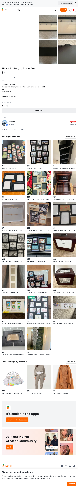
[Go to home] (2, 9)
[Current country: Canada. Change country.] (74, 10)
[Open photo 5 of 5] (67, 52)
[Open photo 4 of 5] (48, 52)
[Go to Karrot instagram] (66, 466)
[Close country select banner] (75, 2)
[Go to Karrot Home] (7, 466)
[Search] (18, 9)
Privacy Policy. (45, 478)
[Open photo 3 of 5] (67, 27)
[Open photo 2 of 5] (48, 27)
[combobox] (10, 10)
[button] (70, 137)
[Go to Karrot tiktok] (74, 466)
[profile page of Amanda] (4, 123)
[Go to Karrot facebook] (62, 466)
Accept (72, 484)
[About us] (70, 10)
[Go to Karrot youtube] (70, 466)
